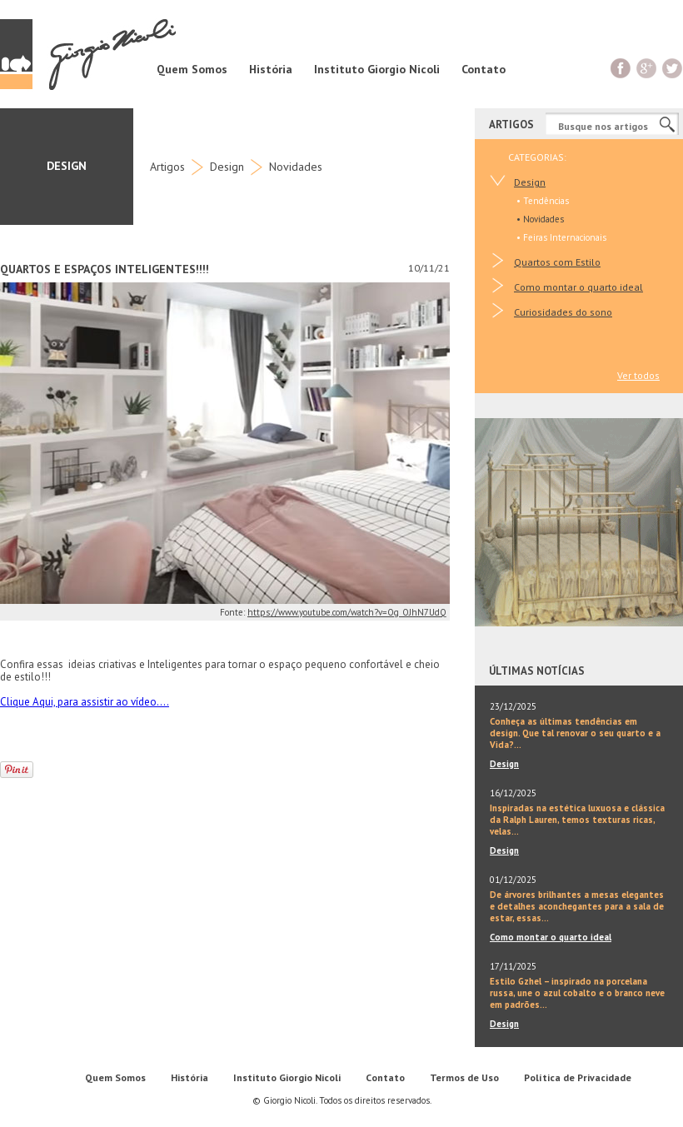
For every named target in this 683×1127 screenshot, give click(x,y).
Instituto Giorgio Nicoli (377, 69)
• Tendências (542, 201)
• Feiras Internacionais (561, 237)
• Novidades (540, 219)
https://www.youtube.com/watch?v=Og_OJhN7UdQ (346, 612)
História (270, 69)
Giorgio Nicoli (88, 54)
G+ (646, 67)
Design (227, 166)
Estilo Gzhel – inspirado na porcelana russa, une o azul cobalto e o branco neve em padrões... (577, 992)
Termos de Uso (464, 1077)
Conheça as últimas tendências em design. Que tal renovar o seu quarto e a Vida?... (575, 733)
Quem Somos (192, 69)
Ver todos (638, 375)
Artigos (167, 166)
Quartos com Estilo (557, 262)
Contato (483, 69)
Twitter (672, 67)
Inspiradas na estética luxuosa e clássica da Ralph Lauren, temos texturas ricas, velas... (577, 819)
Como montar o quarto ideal (578, 287)
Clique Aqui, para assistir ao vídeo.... (84, 702)
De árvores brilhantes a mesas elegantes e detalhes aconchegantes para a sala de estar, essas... (577, 906)
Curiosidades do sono (563, 312)
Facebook (621, 67)
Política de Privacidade (577, 1077)
